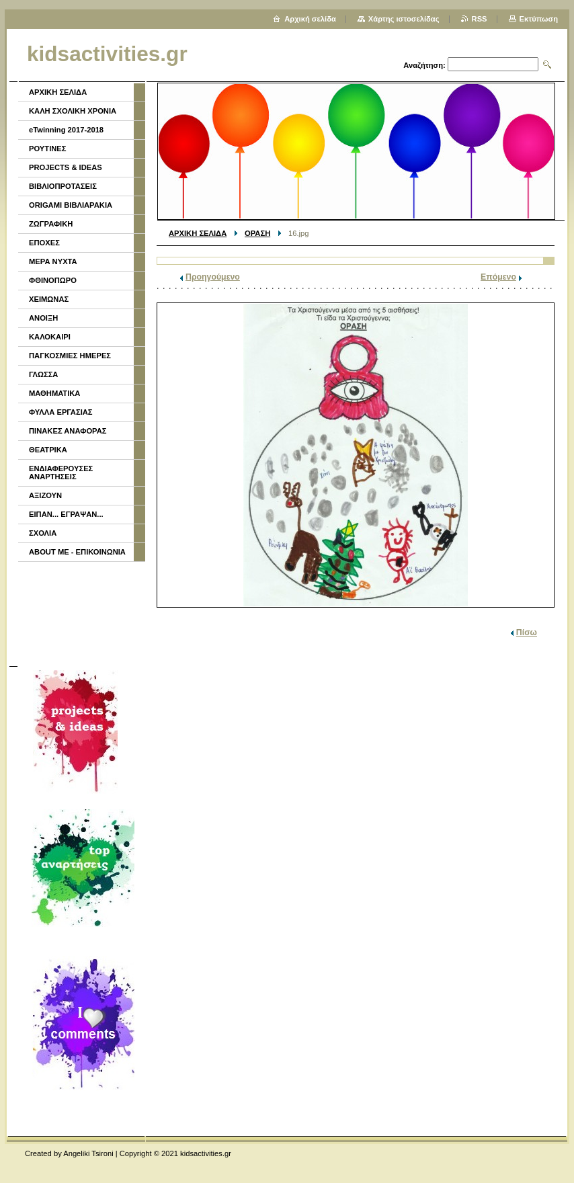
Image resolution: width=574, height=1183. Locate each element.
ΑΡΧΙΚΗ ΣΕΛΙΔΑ (198, 233)
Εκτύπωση (539, 19)
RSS (479, 19)
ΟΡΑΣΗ (257, 233)
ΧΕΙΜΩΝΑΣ (49, 299)
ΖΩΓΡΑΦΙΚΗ (51, 224)
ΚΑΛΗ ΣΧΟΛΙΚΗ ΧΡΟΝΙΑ (72, 111)
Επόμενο (498, 277)
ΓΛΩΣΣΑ (43, 374)
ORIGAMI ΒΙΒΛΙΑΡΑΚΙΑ (70, 205)
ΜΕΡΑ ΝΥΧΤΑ (53, 261)
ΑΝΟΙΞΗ (43, 318)
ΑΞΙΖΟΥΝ (45, 495)
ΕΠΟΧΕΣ (44, 243)
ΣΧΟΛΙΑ (42, 533)
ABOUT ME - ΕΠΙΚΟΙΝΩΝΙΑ (77, 552)
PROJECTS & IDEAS (65, 167)
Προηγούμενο (213, 277)
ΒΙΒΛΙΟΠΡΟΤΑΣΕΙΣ (63, 186)
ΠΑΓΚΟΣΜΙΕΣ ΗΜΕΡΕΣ (70, 356)
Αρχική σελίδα (310, 19)
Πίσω (526, 632)
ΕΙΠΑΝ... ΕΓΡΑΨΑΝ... (66, 514)
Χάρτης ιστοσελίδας (404, 19)
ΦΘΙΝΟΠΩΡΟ (53, 280)
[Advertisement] (80, 612)
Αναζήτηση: (424, 65)
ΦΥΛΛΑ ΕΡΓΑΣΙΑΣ (61, 412)
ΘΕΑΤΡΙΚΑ (48, 450)
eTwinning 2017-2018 (66, 130)
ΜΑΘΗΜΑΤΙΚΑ (54, 393)
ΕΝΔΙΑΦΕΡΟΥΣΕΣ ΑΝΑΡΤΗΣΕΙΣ (61, 472)
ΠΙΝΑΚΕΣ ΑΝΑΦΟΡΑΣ (68, 431)
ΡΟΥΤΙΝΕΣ (48, 149)
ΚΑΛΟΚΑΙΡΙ (50, 337)
